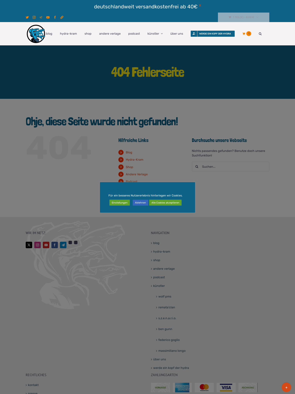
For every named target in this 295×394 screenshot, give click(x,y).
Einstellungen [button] (120, 202)
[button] (260, 33)
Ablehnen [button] (140, 202)
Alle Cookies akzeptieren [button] (165, 202)
